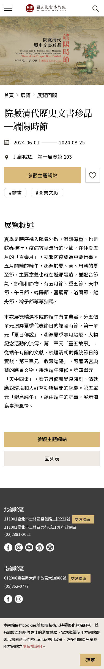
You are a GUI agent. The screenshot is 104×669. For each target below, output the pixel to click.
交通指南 (82, 519)
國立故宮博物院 (46, 8)
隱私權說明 (32, 646)
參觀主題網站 (43, 175)
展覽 (26, 95)
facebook (8, 547)
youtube (29, 547)
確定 (90, 659)
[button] (82, 8)
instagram (19, 547)
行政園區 (68, 527)
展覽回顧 (47, 95)
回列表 (52, 458)
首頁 (9, 95)
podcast (50, 547)
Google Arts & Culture (39, 547)
